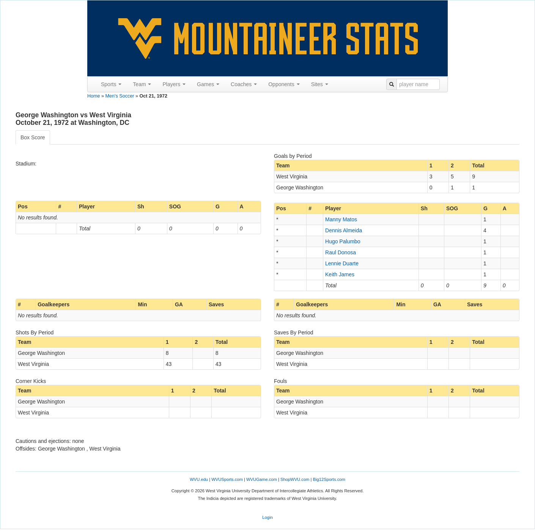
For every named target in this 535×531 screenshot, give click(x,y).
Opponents (283, 84)
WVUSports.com (227, 479)
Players (174, 84)
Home (93, 96)
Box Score (32, 137)
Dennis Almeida (343, 230)
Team (142, 84)
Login (267, 517)
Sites (319, 84)
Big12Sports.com (329, 479)
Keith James (339, 274)
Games (208, 84)
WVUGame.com (261, 479)
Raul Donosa (340, 252)
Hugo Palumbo (342, 241)
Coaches (244, 84)
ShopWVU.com (294, 479)
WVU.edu (199, 479)
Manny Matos (341, 219)
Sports (111, 84)
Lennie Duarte (342, 263)
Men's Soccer (119, 96)
